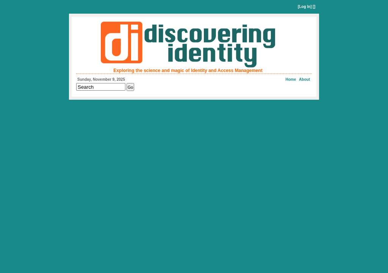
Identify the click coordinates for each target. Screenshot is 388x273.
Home (291, 79)
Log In (304, 7)
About (304, 79)
